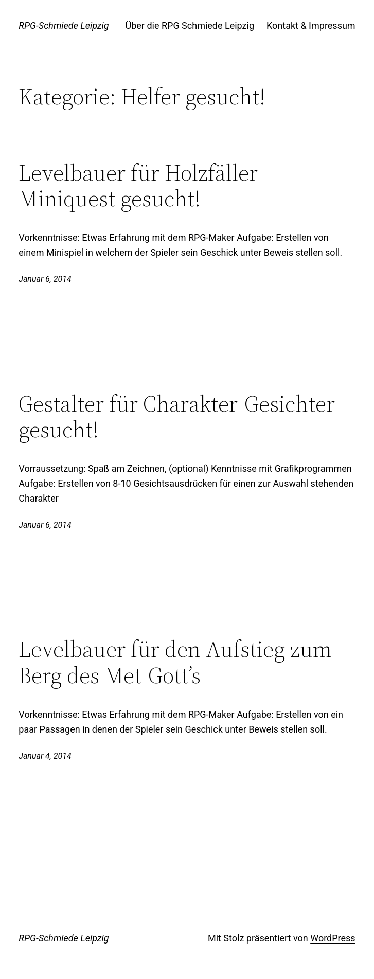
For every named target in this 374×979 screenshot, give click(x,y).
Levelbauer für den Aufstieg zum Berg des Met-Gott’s (175, 662)
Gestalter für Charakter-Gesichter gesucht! (177, 417)
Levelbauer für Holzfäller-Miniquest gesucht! (141, 186)
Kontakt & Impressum (310, 25)
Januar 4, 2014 (45, 756)
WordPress (332, 938)
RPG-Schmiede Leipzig (64, 25)
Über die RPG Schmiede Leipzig (190, 25)
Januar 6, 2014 (45, 279)
